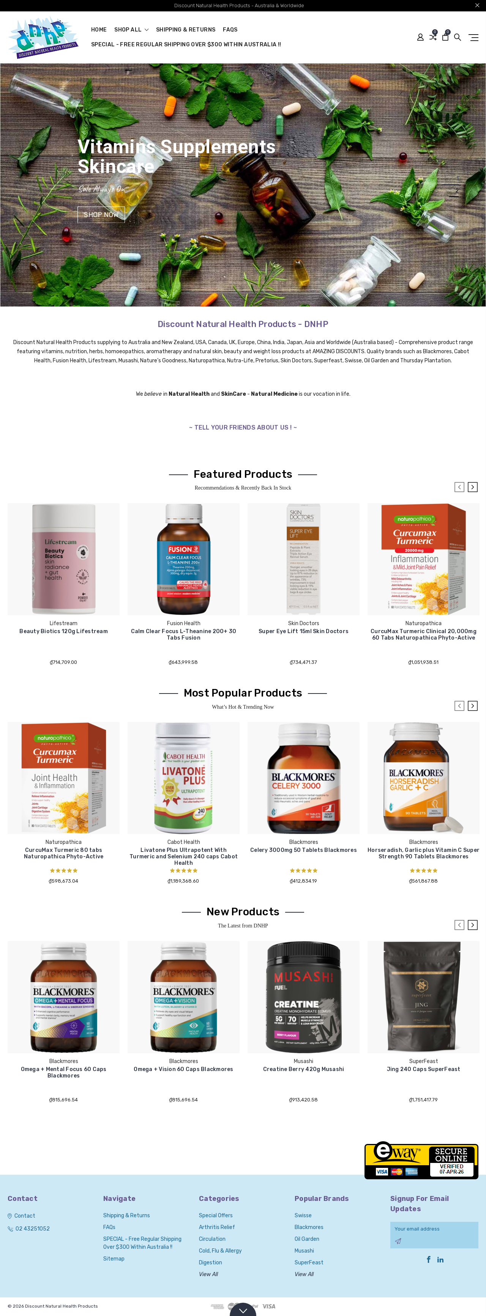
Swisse (303, 1215)
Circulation (212, 1239)
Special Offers (216, 1215)
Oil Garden (307, 1239)
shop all (131, 30)
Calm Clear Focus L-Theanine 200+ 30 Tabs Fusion (184, 634)
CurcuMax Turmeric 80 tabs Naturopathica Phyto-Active (64, 853)
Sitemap (114, 1259)
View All (208, 1274)
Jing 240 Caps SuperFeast (424, 1069)
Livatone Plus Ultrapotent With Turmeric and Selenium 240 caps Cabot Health (183, 856)
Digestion (210, 1262)
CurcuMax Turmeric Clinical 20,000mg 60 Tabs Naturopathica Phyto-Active (424, 634)
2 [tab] (457, 191)
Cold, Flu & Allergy (220, 1251)
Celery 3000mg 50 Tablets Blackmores (303, 850)
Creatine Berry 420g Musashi (303, 1069)
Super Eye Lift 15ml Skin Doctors (304, 631)
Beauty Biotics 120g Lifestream (63, 631)
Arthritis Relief (217, 1227)
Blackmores (309, 1227)
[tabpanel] (243, 184)
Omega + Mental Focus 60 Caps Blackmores (64, 1072)
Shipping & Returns (185, 30)
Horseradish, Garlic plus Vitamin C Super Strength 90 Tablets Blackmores (424, 853)
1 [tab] (457, 178)
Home (99, 30)
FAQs (230, 30)
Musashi (304, 1251)
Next (472, 487)
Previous (459, 487)
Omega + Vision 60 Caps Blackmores (183, 1069)
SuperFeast (309, 1262)
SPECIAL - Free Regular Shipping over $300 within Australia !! (186, 45)
